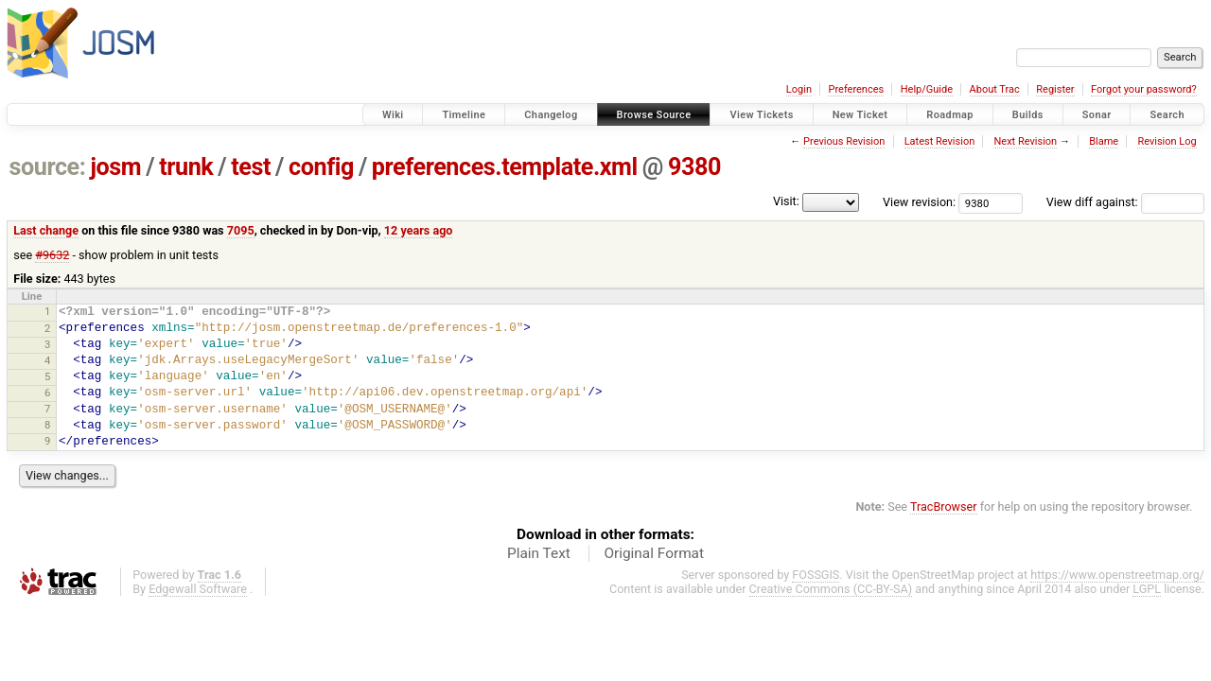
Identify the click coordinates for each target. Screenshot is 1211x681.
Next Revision (1025, 141)
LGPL (1146, 589)
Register (1055, 89)
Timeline (463, 115)
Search (1167, 115)
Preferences (856, 89)
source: (47, 167)
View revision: (919, 202)
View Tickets (761, 115)
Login (799, 89)
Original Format (654, 553)
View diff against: (1125, 202)
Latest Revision (939, 141)
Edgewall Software (198, 589)
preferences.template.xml (505, 167)
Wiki (393, 115)
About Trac (995, 89)
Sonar (1097, 115)
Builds (1028, 115)
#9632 (52, 255)
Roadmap (950, 115)
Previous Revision (844, 141)
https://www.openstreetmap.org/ (1117, 575)
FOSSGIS (815, 575)
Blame (1103, 141)
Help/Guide (927, 89)
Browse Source (654, 115)
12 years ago (418, 230)
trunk (186, 167)
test (251, 167)
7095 (240, 230)
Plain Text (538, 553)
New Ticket (860, 115)
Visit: (786, 201)
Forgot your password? (1144, 89)
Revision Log (1166, 141)
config (321, 167)
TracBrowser (943, 506)
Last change (46, 230)
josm (115, 167)
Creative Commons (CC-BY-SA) (831, 589)
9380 (694, 167)
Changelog (550, 115)
